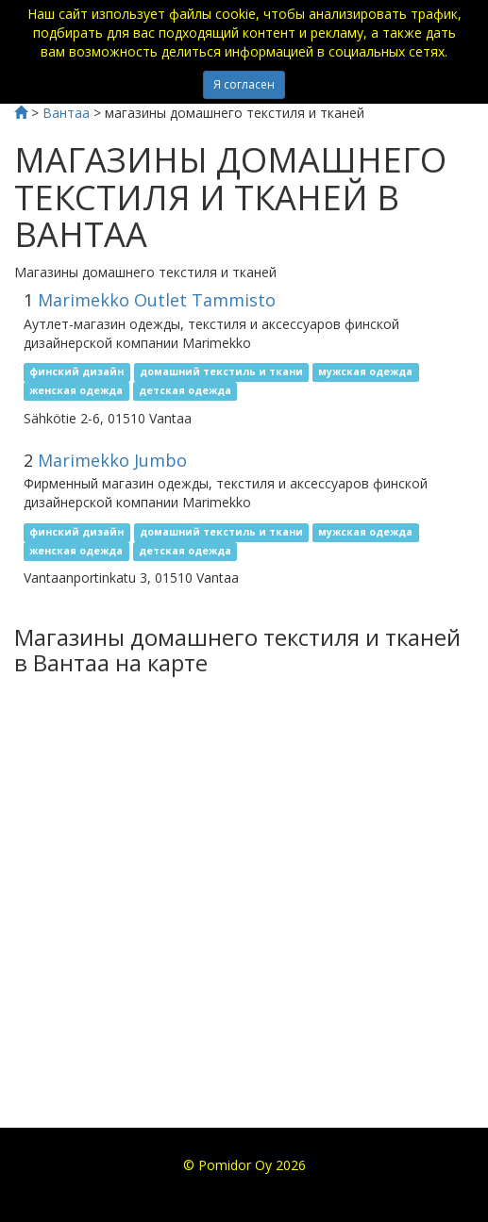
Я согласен (244, 84)
